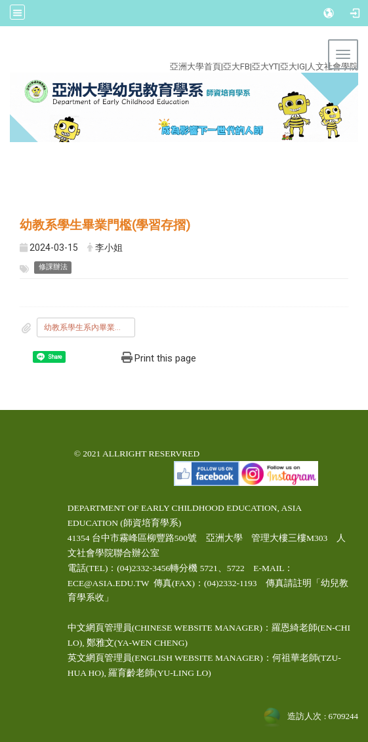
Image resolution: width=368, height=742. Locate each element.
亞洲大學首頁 (195, 66)
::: (176, 51)
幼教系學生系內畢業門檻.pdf (89, 327)
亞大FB (236, 66)
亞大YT (265, 66)
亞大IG (292, 66)
